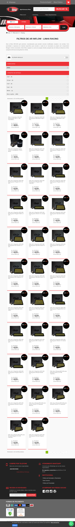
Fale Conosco (46, 479)
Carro (12, 21)
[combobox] (16, 27)
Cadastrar (31, 494)
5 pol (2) (9, 87)
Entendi (15, 525)
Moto (23, 21)
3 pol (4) (9, 76)
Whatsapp (11, 2)
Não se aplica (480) (12, 94)
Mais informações (55, 522)
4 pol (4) (9, 83)
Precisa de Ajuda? (45, 2)
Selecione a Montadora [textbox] (14, 27)
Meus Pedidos (58, 2)
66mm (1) (10, 90)
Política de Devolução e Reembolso (52, 477)
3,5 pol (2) (10, 80)
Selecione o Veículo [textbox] (31, 27)
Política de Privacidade (48, 482)
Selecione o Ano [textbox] (47, 27)
